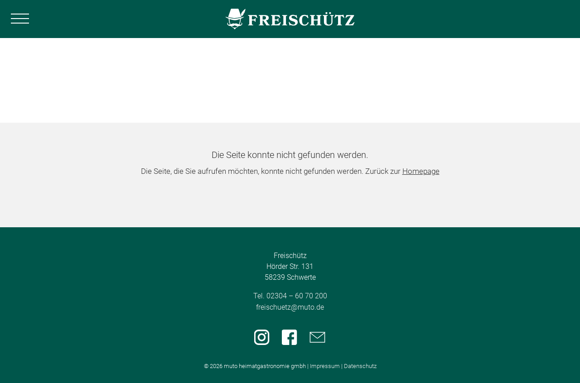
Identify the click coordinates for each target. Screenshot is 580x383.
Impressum (325, 366)
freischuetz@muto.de (290, 307)
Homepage (421, 171)
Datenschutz (360, 366)
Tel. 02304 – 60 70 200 (290, 296)
